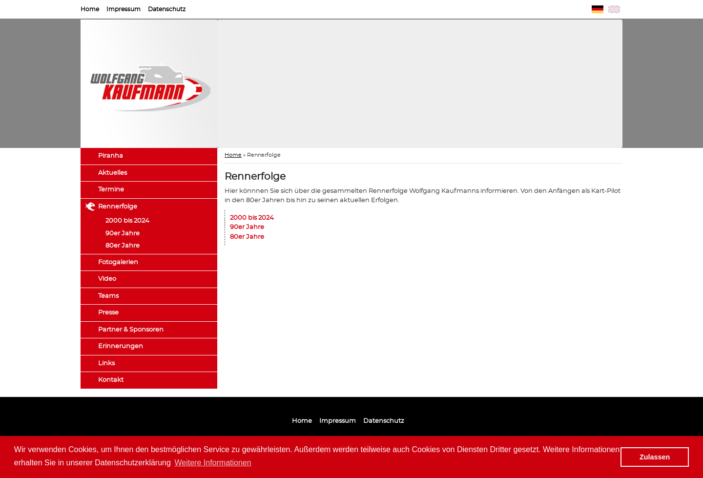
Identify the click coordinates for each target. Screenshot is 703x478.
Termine (111, 190)
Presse (108, 313)
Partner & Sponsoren (131, 330)
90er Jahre (122, 233)
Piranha (110, 156)
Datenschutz (167, 9)
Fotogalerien (118, 262)
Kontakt (111, 380)
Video (107, 279)
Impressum (123, 9)
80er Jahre (122, 246)
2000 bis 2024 (127, 221)
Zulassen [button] (655, 457)
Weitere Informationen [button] (213, 462)
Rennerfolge (117, 207)
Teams (108, 296)
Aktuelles (112, 173)
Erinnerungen (120, 346)
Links (106, 363)
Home (90, 9)
